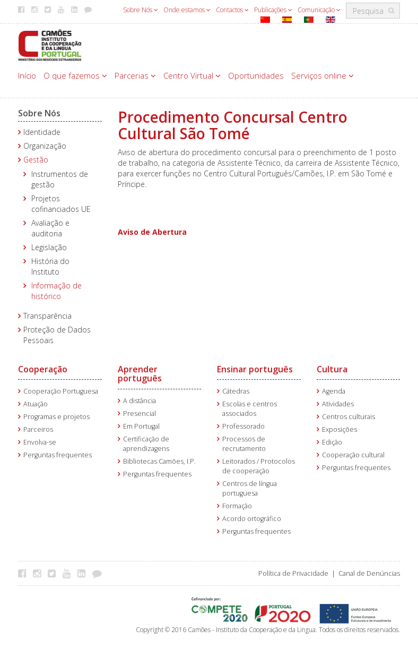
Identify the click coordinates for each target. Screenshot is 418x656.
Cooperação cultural (353, 454)
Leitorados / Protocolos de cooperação (258, 466)
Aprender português (140, 374)
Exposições (339, 429)
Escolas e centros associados (249, 408)
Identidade (41, 132)
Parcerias (135, 75)
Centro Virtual (192, 75)
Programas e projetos (56, 416)
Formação (237, 505)
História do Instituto (50, 266)
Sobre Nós (140, 9)
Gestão (35, 160)
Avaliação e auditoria (50, 228)
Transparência (47, 316)
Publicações (273, 9)
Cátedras (235, 391)
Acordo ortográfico (251, 518)
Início (27, 75)
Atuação (35, 403)
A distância (139, 400)
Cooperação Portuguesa (60, 391)
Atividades (338, 403)
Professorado (243, 426)
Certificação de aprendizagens (146, 444)
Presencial (139, 413)
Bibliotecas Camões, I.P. (159, 461)
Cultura (332, 369)
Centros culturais (348, 416)
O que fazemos (75, 75)
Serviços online (322, 75)
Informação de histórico (56, 290)
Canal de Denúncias (369, 573)
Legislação (49, 247)
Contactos (232, 9)
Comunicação (319, 9)
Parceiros (38, 429)
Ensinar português (255, 369)
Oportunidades (256, 75)
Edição (332, 442)
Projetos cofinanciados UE (61, 203)
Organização (44, 146)
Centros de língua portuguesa (249, 488)
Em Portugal (141, 426)
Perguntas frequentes (57, 454)
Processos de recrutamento (244, 444)
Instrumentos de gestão (59, 179)
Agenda (333, 391)
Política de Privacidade (293, 573)
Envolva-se (39, 442)
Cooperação (42, 369)
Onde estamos (187, 9)
